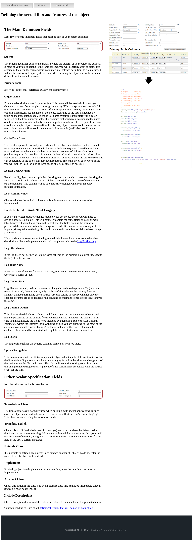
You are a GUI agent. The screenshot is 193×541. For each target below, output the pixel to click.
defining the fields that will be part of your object (66, 507)
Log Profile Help (86, 241)
